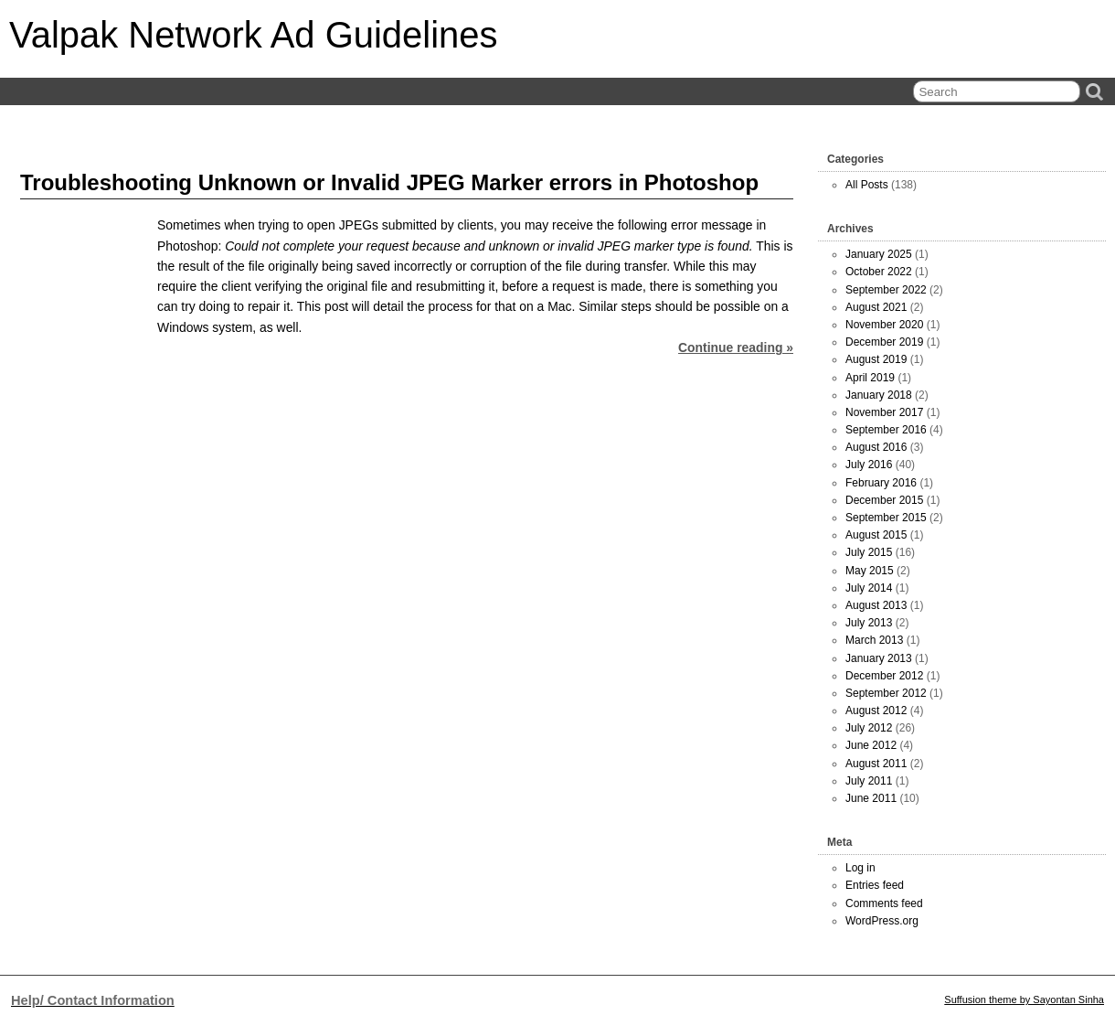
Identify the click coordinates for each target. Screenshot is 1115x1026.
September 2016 (886, 429)
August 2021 (876, 307)
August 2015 (876, 535)
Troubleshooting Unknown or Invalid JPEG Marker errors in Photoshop (389, 182)
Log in (860, 867)
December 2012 (884, 675)
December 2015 (884, 500)
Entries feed (874, 885)
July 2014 (868, 588)
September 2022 (886, 289)
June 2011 (871, 798)
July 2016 (868, 464)
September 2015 (886, 517)
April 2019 (870, 377)
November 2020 (884, 324)
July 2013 (868, 622)
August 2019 (876, 359)
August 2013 (876, 605)
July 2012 (868, 727)
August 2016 (876, 447)
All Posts (866, 184)
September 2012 (886, 693)
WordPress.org (882, 920)
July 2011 (868, 781)
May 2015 (869, 570)
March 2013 (874, 640)
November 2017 (884, 412)
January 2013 (878, 658)
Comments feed (884, 903)
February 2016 (881, 482)
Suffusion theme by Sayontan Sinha (1024, 999)
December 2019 (884, 342)
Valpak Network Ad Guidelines (253, 35)
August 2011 (876, 763)
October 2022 (878, 271)
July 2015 (868, 552)
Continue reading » (735, 347)
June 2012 (871, 745)
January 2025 (878, 254)
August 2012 (876, 710)
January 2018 (878, 395)
